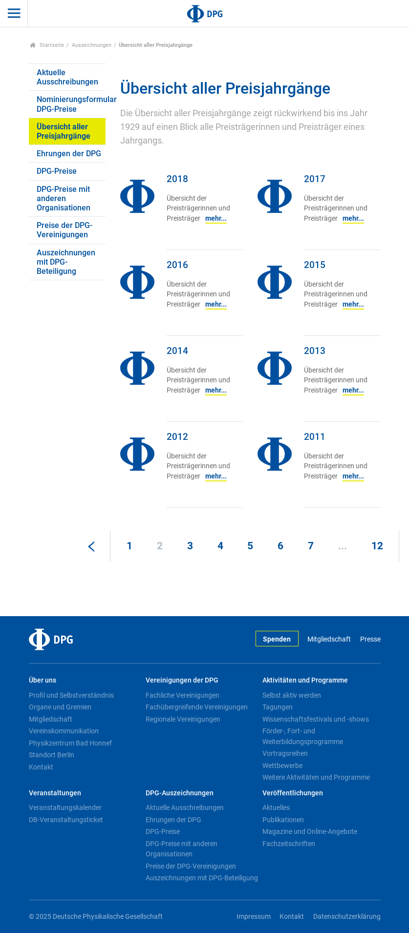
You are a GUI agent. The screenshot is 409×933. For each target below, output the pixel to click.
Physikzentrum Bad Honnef (70, 743)
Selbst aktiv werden (291, 695)
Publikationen (283, 820)
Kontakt (41, 767)
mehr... (216, 218)
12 (377, 546)
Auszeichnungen (91, 45)
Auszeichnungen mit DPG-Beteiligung (66, 262)
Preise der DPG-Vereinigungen (64, 230)
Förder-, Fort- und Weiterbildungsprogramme (302, 736)
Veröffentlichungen (292, 793)
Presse (370, 639)
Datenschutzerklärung (347, 916)
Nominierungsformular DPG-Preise (71, 104)
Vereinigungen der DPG (182, 680)
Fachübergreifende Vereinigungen (197, 707)
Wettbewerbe (282, 765)
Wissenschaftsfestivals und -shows (315, 719)
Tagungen (277, 707)
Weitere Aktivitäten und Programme (316, 777)
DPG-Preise (57, 171)
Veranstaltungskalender (65, 807)
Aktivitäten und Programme (305, 680)
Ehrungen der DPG (69, 153)
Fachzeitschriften (288, 844)
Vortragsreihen (285, 753)
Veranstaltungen (55, 793)
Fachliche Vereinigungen (182, 695)
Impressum (254, 916)
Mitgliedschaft (329, 639)
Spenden (277, 639)
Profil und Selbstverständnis (71, 695)
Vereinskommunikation (64, 731)
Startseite (47, 45)
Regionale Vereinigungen (183, 719)
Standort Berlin (51, 755)
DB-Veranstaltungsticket (66, 820)
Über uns (42, 680)
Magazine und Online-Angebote (309, 831)
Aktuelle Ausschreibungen (67, 77)
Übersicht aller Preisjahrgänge (63, 131)
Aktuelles (276, 807)
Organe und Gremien (60, 707)
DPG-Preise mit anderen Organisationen (63, 198)
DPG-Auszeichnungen (180, 793)
